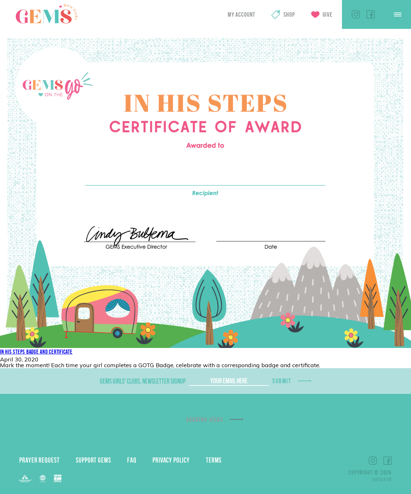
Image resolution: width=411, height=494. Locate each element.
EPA (57, 478)
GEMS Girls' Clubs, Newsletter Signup (143, 381)
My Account (241, 14)
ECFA (42, 478)
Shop (289, 14)
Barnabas (25, 478)
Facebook (370, 14)
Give (327, 14)
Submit (282, 380)
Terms (214, 460)
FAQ (131, 460)
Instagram (356, 14)
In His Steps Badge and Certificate (36, 352)
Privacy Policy (171, 460)
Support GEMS (93, 460)
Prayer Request (39, 460)
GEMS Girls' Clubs (46, 13)
